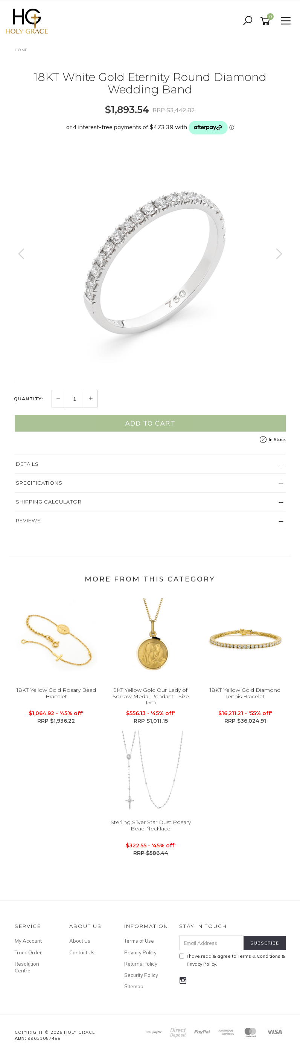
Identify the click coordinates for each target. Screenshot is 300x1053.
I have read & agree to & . (232, 960)
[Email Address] (211, 942)
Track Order (28, 952)
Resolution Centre (27, 967)
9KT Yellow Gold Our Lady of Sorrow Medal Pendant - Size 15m (151, 696)
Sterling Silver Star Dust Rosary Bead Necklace (151, 825)
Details (27, 464)
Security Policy (141, 975)
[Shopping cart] (266, 21)
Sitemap (133, 986)
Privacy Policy (140, 952)
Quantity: (28, 399)
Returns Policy (140, 964)
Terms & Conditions (259, 956)
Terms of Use (139, 941)
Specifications (39, 483)
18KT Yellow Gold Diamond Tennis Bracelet (245, 693)
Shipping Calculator (49, 502)
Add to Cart (150, 423)
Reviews (28, 520)
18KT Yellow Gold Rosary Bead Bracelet (56, 693)
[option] (150, 261)
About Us (79, 941)
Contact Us (81, 952)
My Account (28, 941)
